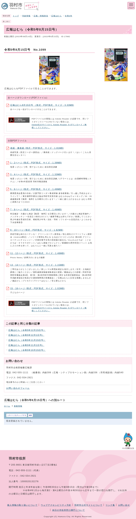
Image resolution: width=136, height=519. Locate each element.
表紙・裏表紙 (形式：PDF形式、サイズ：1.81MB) (35, 148)
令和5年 (68, 16)
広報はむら (56, 16)
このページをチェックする (16, 415)
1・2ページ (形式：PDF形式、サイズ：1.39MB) (34, 163)
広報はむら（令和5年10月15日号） (27, 350)
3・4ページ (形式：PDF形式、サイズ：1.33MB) (34, 174)
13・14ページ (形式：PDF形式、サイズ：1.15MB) (35, 265)
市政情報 (26, 16)
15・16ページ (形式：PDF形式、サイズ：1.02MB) (35, 288)
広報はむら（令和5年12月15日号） (27, 330)
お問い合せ (124, 505)
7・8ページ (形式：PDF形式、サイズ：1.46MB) (34, 209)
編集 (30, 415)
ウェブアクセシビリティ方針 (56, 505)
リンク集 (110, 505)
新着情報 (18, 406)
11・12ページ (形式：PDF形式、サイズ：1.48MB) (35, 253)
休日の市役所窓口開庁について (68, 510)
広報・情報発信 (41, 16)
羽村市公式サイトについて (88, 505)
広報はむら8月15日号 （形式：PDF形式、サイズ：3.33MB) (40, 105)
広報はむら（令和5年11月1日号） (26, 345)
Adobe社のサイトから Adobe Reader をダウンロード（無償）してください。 (59, 126)
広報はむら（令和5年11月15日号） (27, 340)
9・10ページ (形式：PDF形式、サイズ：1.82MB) (34, 230)
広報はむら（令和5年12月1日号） (26, 335)
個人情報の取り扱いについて (22, 505)
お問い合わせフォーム (18, 388)
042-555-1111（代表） (28, 470)
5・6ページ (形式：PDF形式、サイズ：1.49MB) (34, 189)
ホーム (7, 406)
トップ (16, 16)
